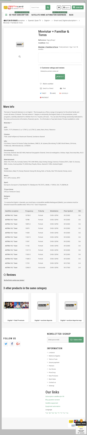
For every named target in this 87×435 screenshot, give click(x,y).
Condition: (42, 43)
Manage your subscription (16, 14)
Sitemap (51, 386)
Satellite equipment (51, 403)
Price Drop (52, 372)
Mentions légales (54, 356)
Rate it (60, 77)
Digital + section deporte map (71, 320)
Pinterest (44, 97)
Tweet (43, 93)
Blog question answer (52, 400)
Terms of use (53, 359)
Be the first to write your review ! (14, 280)
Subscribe (76, 339)
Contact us (52, 382)
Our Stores (52, 369)
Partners (51, 366)
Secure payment (54, 362)
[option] (16, 308)
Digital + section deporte (43, 320)
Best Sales (52, 379)
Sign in (66, 7)
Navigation (6, 15)
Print (64, 88)
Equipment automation (52, 406)
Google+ (63, 93)
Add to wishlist (48, 84)
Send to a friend (48, 88)
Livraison (52, 352)
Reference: (42, 40)
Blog (71, 15)
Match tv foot (10, 20)
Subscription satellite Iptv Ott (54, 396)
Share (53, 93)
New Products (53, 376)
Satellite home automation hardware (49, 14)
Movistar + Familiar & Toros (48, 47)
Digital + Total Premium (16, 320)
